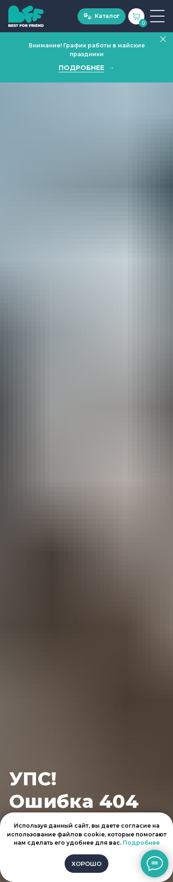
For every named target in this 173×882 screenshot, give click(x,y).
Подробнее (141, 842)
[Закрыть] (163, 39)
